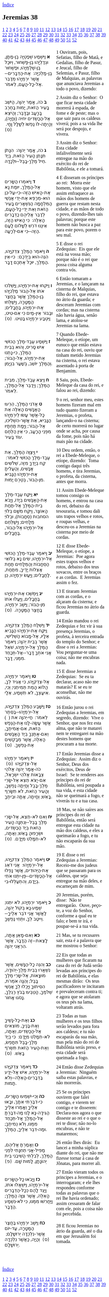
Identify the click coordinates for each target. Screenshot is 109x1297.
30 (51, 34)
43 (22, 39)
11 (42, 29)
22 (4, 34)
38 (97, 34)
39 (103, 34)
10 (36, 29)
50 (62, 39)
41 (10, 39)
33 (68, 34)
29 (45, 34)
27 (33, 34)
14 (59, 29)
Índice (8, 4)
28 (39, 34)
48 (51, 39)
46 (39, 39)
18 (82, 29)
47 (45, 39)
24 (16, 34)
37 (92, 34)
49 (57, 39)
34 (74, 34)
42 (16, 39)
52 (74, 39)
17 (76, 29)
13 (53, 29)
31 (57, 34)
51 (68, 39)
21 (99, 29)
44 (28, 39)
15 (64, 29)
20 (94, 29)
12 (47, 29)
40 (4, 39)
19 (88, 29)
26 (28, 34)
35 (80, 34)
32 (62, 34)
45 (33, 39)
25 (22, 34)
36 (86, 34)
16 (70, 29)
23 (10, 34)
